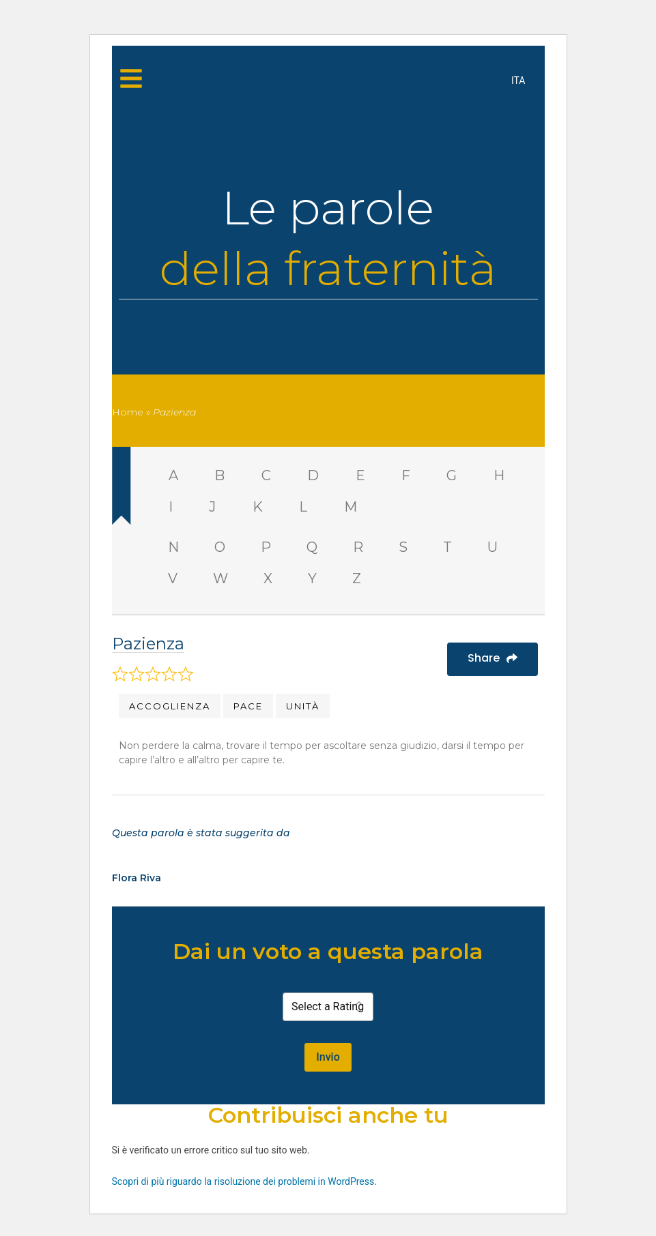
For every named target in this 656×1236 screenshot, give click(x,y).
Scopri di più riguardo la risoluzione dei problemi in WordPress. (244, 1181)
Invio (328, 1056)
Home (127, 412)
